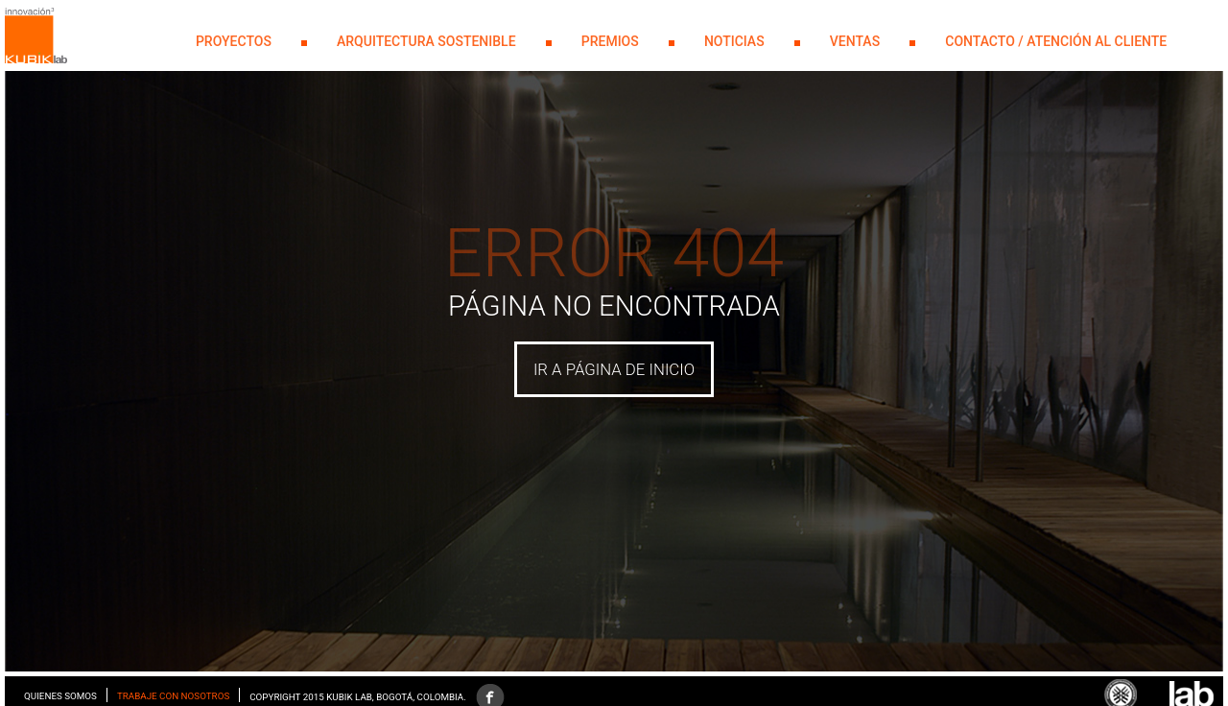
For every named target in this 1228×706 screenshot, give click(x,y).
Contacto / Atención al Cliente (1056, 41)
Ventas (855, 41)
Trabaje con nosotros (173, 696)
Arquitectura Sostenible (426, 41)
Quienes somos (60, 696)
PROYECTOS (234, 41)
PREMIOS (610, 41)
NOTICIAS (734, 41)
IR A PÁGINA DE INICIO (614, 369)
